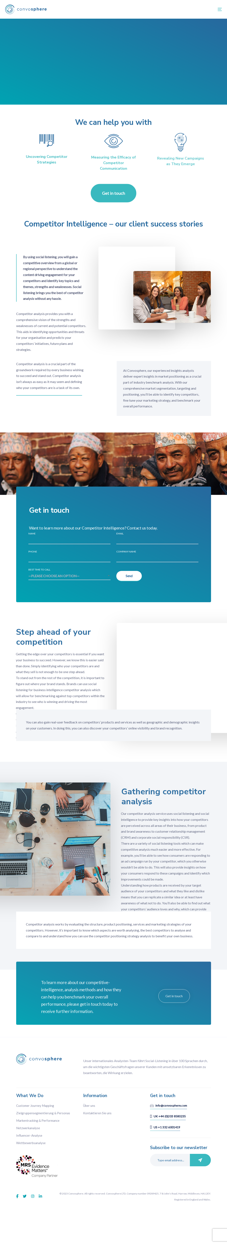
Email (157, 538)
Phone (69, 556)
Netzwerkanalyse (28, 1141)
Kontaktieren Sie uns (97, 1126)
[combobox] (69, 576)
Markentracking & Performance (37, 1134)
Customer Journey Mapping (35, 1119)
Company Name (157, 556)
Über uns (89, 1119)
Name (69, 538)
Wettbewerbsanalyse (31, 1156)
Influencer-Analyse (29, 1149)
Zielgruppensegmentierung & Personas (43, 1126)
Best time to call (69, 574)
